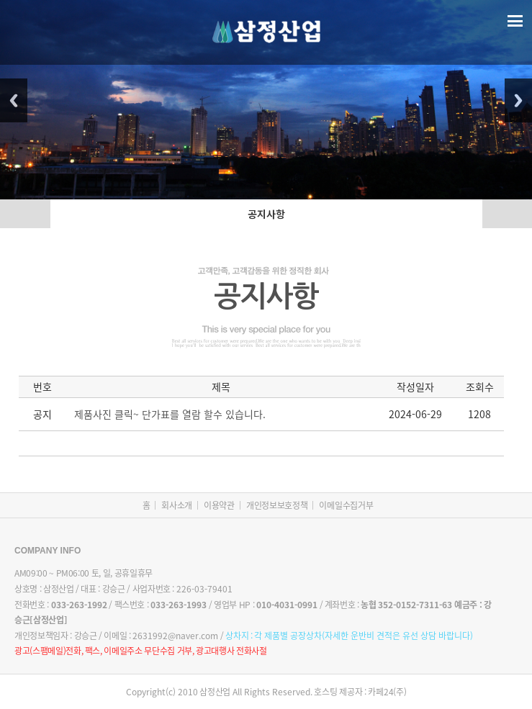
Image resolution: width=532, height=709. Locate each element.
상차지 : (349, 635)
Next (518, 100)
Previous (13, 100)
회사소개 (176, 505)
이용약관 (219, 505)
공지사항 (266, 214)
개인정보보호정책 (277, 505)
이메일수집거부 (346, 505)
